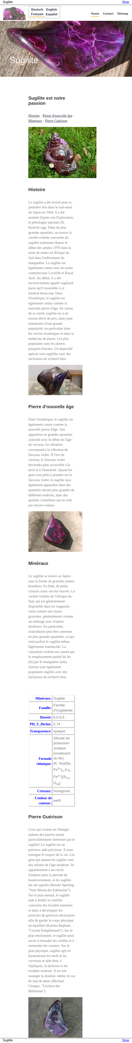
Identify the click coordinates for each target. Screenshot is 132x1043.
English (51, 9)
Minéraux (35, 121)
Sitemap (122, 13)
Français (37, 14)
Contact (108, 13)
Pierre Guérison (56, 121)
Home (95, 13)
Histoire (34, 116)
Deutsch (37, 9)
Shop (125, 2)
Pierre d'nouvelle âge (57, 116)
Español (51, 14)
